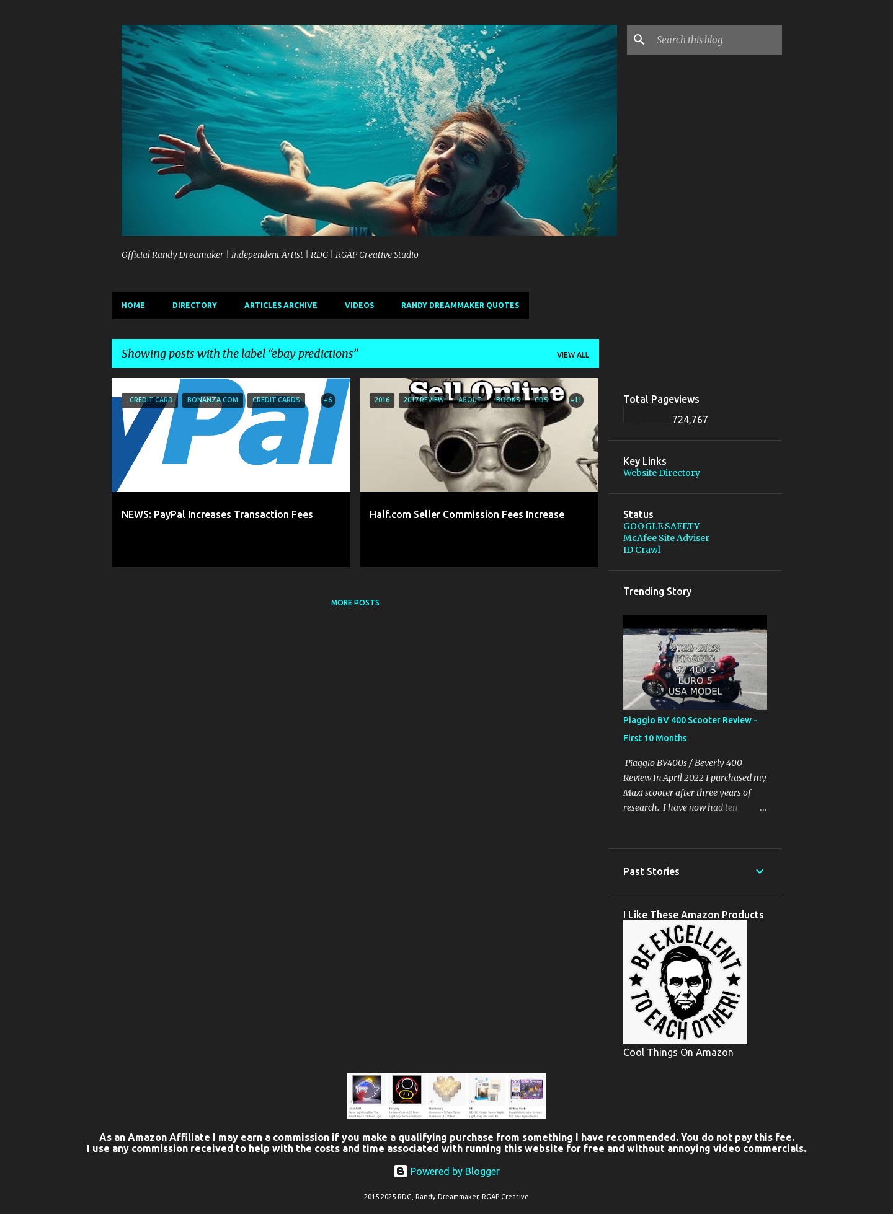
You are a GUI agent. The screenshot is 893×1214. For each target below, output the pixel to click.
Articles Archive (281, 305)
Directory (194, 305)
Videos (359, 305)
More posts (355, 603)
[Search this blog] (717, 40)
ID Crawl (641, 549)
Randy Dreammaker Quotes (460, 305)
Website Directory (661, 472)
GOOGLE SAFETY (661, 526)
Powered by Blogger (446, 1171)
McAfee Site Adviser (666, 537)
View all (573, 355)
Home (133, 305)
